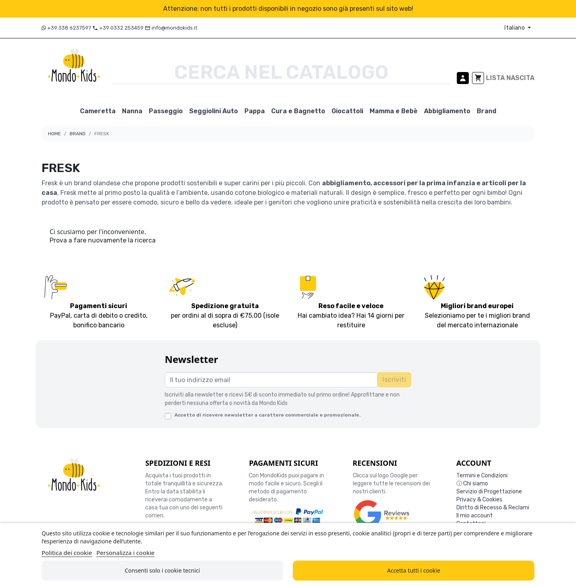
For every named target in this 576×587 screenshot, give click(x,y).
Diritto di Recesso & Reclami (492, 507)
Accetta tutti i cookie (413, 570)
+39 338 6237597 (69, 28)
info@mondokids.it (174, 28)
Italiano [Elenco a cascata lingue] (515, 27)
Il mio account (474, 515)
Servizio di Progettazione (489, 491)
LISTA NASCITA (510, 78)
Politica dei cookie (67, 553)
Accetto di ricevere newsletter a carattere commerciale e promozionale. (267, 415)
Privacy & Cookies (479, 499)
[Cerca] (281, 72)
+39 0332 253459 (121, 28)
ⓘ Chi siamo (472, 483)
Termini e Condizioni (482, 475)
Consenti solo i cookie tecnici (162, 570)
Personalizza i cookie (125, 553)
